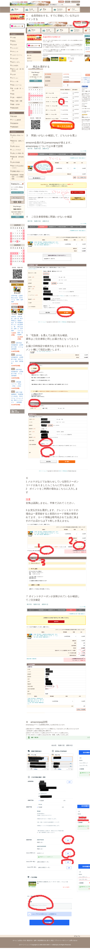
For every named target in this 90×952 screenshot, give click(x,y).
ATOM (17, 412)
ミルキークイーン (17, 55)
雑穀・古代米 (16, 104)
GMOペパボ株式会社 (52, 944)
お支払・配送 (31, 9)
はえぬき (14, 44)
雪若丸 (14, 41)
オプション (15, 78)
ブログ (45, 9)
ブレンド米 (15, 81)
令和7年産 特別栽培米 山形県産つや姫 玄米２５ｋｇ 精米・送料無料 (17, 359)
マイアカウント (75, 2)
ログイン (67, 2)
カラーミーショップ (25, 944)
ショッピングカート (73, 9)
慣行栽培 (14, 116)
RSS (16, 410)
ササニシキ (15, 51)
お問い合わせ (59, 9)
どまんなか (15, 58)
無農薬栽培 (15, 127)
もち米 (14, 74)
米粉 (13, 94)
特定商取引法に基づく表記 (46, 940)
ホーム (17, 9)
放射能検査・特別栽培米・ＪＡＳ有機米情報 (18, 177)
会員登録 (61, 2)
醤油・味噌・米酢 (17, 101)
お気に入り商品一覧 (18, 153)
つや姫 (14, 37)
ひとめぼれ (15, 65)
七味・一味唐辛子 (17, 97)
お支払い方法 (22, 940)
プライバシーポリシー (61, 940)
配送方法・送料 (31, 940)
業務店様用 (15, 108)
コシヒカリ (15, 48)
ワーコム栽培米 (16, 120)
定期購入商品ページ (18, 171)
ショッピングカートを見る (17, 192)
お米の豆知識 (16, 162)
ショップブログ (16, 150)
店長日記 (17, 217)
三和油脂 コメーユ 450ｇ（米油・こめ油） (16, 384)
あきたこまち (16, 62)
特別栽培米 (15, 123)
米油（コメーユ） (17, 85)
